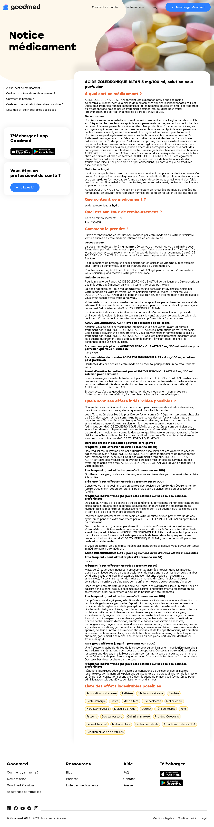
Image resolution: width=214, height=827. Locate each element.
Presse (128, 785)
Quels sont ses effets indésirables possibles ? (35, 104)
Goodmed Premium (20, 785)
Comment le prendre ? (20, 98)
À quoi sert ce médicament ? (24, 88)
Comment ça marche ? (22, 772)
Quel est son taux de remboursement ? (30, 93)
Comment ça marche (105, 7)
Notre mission (135, 7)
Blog (154, 7)
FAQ (126, 772)
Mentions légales (163, 818)
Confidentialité (187, 818)
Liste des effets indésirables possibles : (31, 109)
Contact (129, 779)
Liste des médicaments (82, 785)
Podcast (72, 779)
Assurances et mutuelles (24, 792)
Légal (203, 818)
